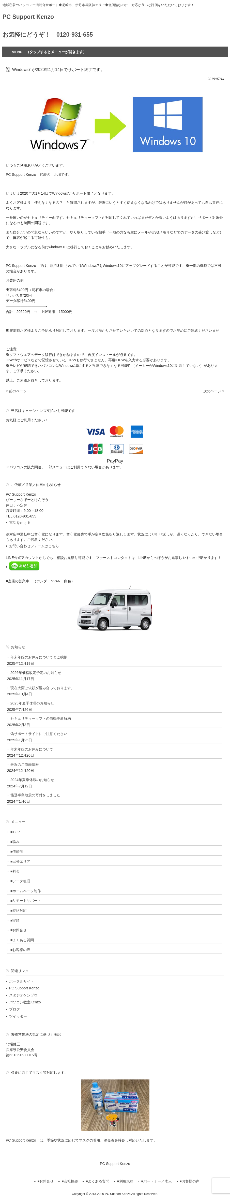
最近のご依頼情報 (24, 764)
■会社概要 (70, 1181)
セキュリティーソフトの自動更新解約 (40, 718)
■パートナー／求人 (156, 1181)
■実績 (15, 920)
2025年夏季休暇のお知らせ (32, 703)
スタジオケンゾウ (23, 995)
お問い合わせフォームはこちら (34, 546)
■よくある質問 (22, 940)
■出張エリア (20, 861)
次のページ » (213, 391)
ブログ (14, 1009)
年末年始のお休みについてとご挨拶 (38, 657)
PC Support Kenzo (28, 16)
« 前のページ (16, 391)
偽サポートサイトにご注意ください (38, 734)
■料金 (15, 871)
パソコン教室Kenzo (25, 1002)
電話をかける (19, 523)
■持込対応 (18, 910)
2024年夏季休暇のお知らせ (32, 780)
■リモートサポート (25, 901)
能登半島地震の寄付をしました (35, 795)
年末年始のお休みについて (31, 749)
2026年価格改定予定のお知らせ (35, 673)
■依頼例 (16, 851)
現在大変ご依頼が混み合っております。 (42, 688)
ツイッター (18, 1016)
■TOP (15, 832)
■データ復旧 (20, 881)
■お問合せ (18, 930)
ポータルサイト (21, 981)
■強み (15, 842)
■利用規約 (125, 1181)
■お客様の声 (20, 950)
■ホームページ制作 (25, 891)
